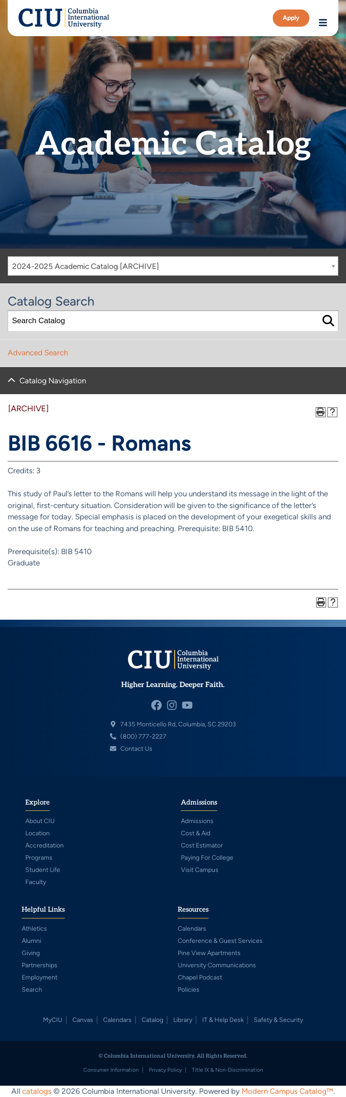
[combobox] (173, 266)
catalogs (37, 1091)
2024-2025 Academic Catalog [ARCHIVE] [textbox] (85, 266)
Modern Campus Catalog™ (287, 1091)
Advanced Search (38, 352)
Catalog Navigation (52, 380)
